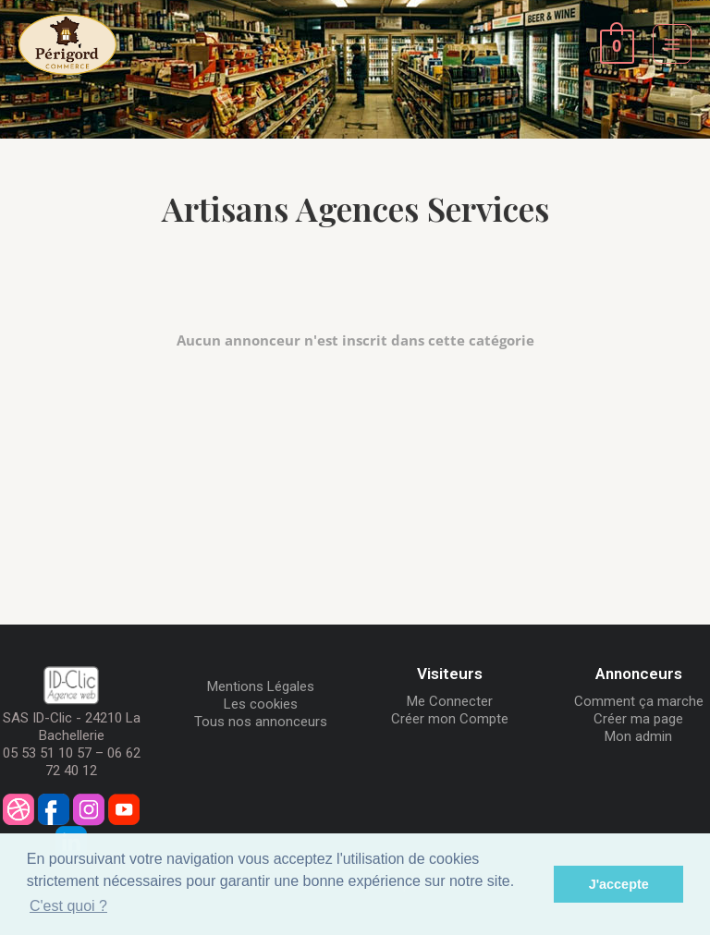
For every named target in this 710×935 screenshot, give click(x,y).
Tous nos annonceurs (260, 721)
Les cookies (261, 704)
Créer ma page (638, 718)
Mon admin (638, 736)
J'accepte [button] (619, 884)
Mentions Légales (260, 686)
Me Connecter (450, 701)
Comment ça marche (639, 701)
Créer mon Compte (449, 718)
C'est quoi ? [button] (68, 906)
